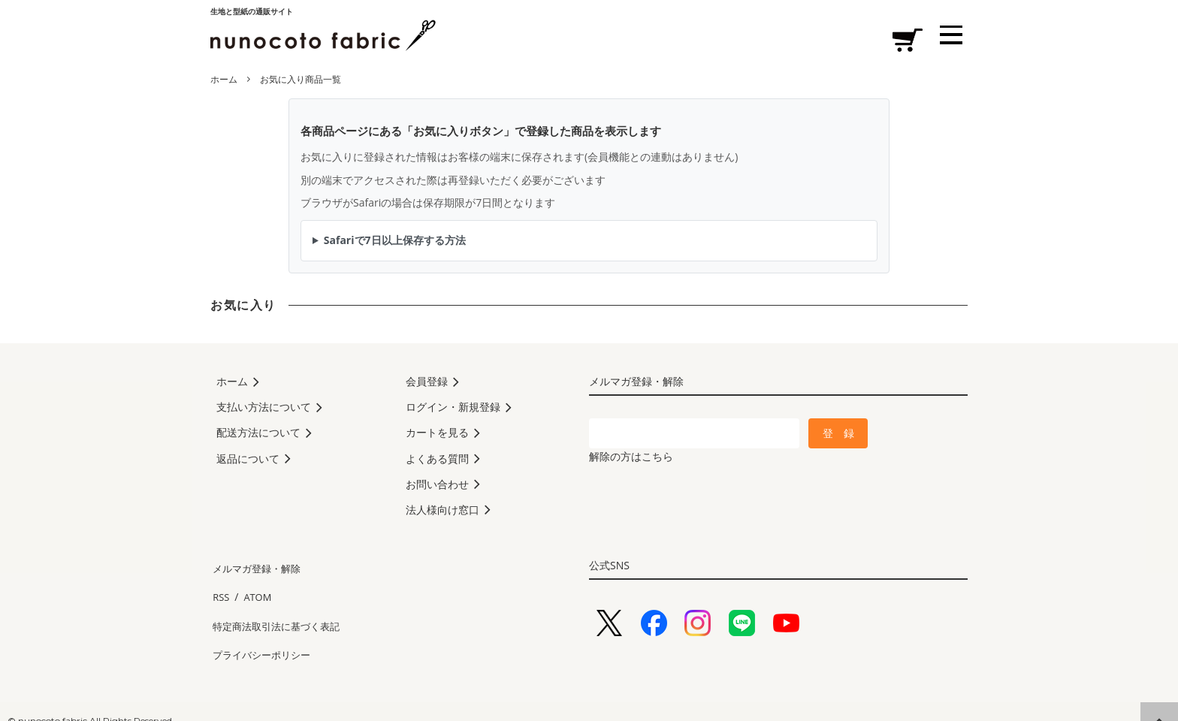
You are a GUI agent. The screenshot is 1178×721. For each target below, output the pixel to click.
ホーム (223, 79)
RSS (219, 592)
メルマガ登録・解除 (257, 570)
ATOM (252, 592)
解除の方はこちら (631, 456)
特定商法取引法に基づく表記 (278, 615)
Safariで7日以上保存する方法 (395, 240)
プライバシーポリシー (263, 636)
